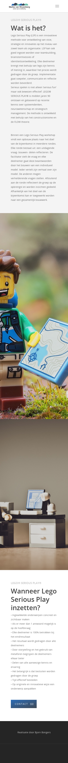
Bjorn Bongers (43, 732)
